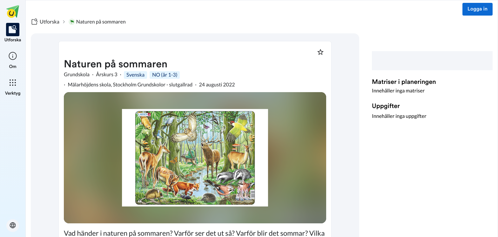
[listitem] (12, 33)
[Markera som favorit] (320, 52)
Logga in (478, 9)
